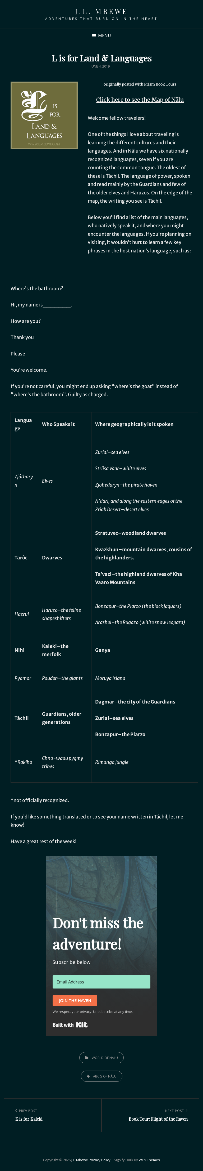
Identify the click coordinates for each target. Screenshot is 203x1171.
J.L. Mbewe (101, 11)
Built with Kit (70, 1025)
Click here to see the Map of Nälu (140, 99)
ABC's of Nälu (105, 1076)
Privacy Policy (99, 1159)
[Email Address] (101, 982)
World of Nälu (105, 1057)
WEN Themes (149, 1159)
